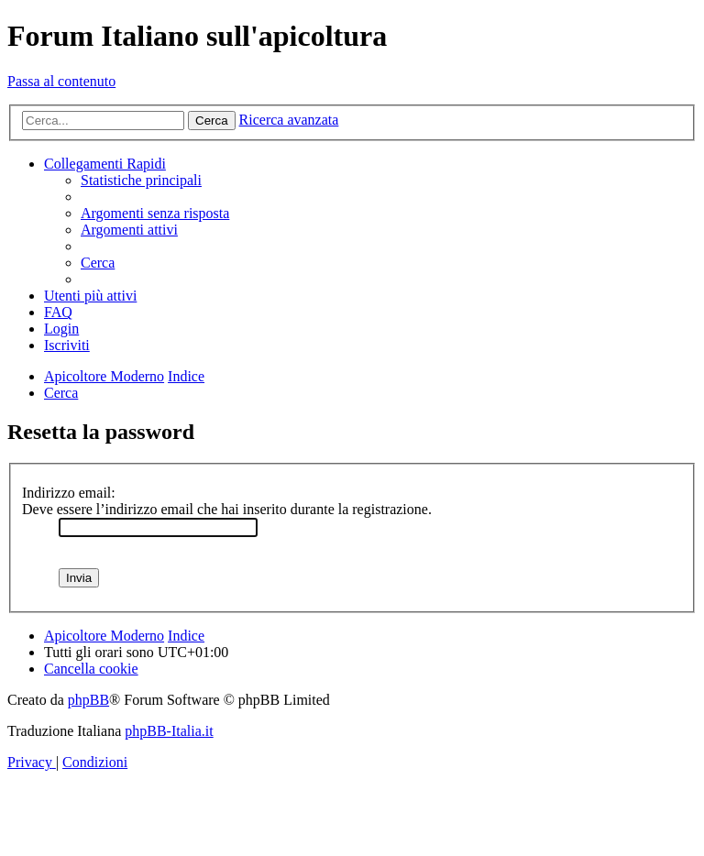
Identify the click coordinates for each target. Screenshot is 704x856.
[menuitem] (141, 180)
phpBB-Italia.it (169, 731)
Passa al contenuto (61, 81)
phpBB (88, 700)
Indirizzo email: (69, 492)
